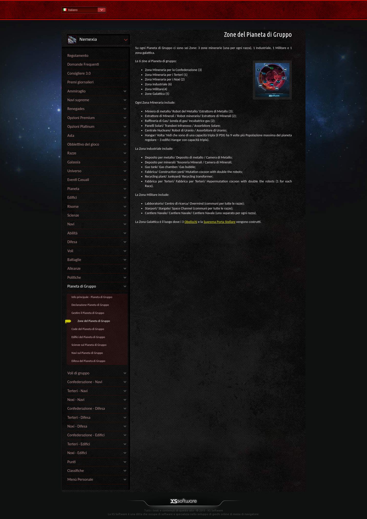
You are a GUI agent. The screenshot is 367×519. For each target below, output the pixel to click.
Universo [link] (74, 171)
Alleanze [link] (74, 268)
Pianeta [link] (73, 188)
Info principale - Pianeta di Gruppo (91, 297)
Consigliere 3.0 (79, 73)
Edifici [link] (72, 197)
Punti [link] (71, 461)
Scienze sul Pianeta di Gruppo (88, 345)
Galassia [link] (73, 162)
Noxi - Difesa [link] (77, 426)
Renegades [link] (75, 108)
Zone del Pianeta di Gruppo (94, 321)
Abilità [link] (72, 233)
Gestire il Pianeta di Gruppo (87, 313)
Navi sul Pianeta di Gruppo (87, 353)
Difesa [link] (72, 242)
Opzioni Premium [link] (81, 117)
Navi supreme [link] (78, 100)
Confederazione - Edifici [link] (86, 435)
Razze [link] (71, 153)
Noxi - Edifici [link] (77, 452)
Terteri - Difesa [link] (78, 417)
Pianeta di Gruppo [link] (81, 286)
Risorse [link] (73, 206)
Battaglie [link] (74, 259)
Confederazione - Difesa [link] (86, 408)
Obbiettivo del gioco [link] (83, 144)
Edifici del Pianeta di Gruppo (88, 337)
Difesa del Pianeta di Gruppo (88, 361)
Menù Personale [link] (80, 479)
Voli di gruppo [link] (78, 373)
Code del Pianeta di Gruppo (87, 329)
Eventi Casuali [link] (78, 179)
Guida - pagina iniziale (183, 10)
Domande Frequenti (83, 64)
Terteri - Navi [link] (77, 391)
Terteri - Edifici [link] (78, 444)
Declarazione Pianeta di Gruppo (90, 305)
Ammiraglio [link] (76, 91)
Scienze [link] (73, 215)
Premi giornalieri (80, 82)
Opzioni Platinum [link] (80, 126)
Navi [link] (70, 224)
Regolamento (77, 55)
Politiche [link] (74, 277)
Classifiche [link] (75, 470)
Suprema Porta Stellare (219, 222)
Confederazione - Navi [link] (84, 381)
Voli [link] (70, 251)
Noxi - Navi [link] (75, 399)
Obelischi (190, 222)
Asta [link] (70, 135)
